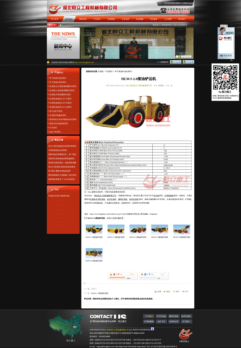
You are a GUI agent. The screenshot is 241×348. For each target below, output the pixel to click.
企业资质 (125, 19)
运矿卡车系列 (55, 132)
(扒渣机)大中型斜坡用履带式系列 (63, 86)
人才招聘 (168, 19)
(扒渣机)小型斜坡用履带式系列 (62, 90)
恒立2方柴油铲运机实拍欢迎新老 (61, 167)
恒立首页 (54, 19)
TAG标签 (183, 3)
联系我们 (182, 19)
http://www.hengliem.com (84, 62)
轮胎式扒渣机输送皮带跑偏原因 (61, 158)
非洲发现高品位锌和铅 (57, 150)
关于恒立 (69, 19)
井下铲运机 (161, 316)
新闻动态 (83, 19)
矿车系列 (53, 128)
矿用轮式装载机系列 (57, 115)
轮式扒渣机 (186, 316)
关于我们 (186, 321)
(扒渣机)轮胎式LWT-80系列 (60, 107)
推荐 (177, 292)
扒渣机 (101, 71)
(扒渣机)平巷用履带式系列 (60, 95)
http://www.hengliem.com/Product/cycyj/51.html (108, 214)
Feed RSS (127, 347)
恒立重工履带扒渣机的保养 (59, 171)
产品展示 (97, 19)
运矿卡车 (161, 321)
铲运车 (57, 196)
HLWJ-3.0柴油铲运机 (159, 237)
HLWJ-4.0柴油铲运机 (181, 237)
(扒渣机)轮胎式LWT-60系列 (60, 103)
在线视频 (139, 19)
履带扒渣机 (173, 316)
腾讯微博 (176, 3)
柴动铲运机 (65, 196)
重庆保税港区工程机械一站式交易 (62, 175)
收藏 (159, 292)
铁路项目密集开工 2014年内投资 (61, 179)
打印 (186, 292)
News (143, 347)
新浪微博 (168, 3)
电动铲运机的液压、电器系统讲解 (62, 163)
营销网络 (111, 19)
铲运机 (51, 196)
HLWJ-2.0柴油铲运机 (137, 237)
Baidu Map (136, 347)
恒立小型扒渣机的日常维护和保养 (62, 146)
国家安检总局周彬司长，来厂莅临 (62, 154)
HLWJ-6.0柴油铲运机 (94, 261)
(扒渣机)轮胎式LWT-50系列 (60, 99)
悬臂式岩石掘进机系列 (58, 123)
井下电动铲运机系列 (57, 78)
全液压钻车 (173, 321)
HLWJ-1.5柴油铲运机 (115, 237)
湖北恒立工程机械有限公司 (165, 25)
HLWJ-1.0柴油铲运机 (94, 237)
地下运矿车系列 (55, 111)
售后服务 (153, 19)
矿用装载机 (149, 321)
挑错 (168, 292)
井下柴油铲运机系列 (57, 82)
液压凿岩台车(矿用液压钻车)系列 (63, 119)
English (190, 3)
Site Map (118, 347)
